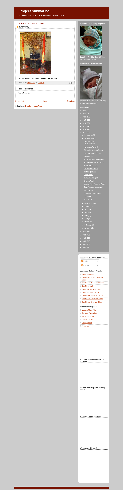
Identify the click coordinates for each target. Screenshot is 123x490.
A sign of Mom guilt (91, 178)
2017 (85, 120)
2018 (85, 117)
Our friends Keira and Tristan (92, 302)
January (87, 228)
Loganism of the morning (93, 193)
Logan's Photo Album (89, 310)
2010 (85, 238)
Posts (84, 261)
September (88, 203)
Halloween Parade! (91, 147)
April (86, 219)
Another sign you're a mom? (94, 162)
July (86, 209)
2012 (85, 232)
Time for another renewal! (93, 187)
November (88, 138)
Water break (88, 175)
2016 (85, 123)
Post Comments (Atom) (33, 106)
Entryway (87, 196)
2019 (85, 114)
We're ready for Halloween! (94, 159)
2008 (85, 244)
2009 (85, 241)
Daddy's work (87, 323)
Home (45, 101)
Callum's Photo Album (90, 313)
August (87, 206)
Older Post (71, 101)
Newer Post (19, 101)
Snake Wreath (89, 181)
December (88, 135)
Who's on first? (89, 144)
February (87, 225)
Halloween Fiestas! (91, 169)
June (86, 213)
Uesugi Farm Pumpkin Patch (94, 184)
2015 (85, 126)
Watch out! (88, 199)
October (87, 141)
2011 (85, 235)
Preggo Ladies (87, 320)
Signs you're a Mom (91, 165)
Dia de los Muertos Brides (93, 150)
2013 (85, 132)
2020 (85, 111)
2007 (85, 247)
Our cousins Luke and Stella (92, 289)
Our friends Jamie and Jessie (92, 299)
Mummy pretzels (90, 172)
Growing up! (88, 156)
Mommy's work (87, 326)
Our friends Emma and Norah (92, 296)
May (86, 216)
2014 (85, 129)
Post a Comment (24, 93)
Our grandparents (88, 274)
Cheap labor (88, 190)
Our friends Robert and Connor (93, 283)
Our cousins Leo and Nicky (92, 292)
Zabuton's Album (88, 316)
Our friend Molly (88, 286)
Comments (86, 265)
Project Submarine (34, 11)
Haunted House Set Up (92, 153)
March (87, 222)
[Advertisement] (93, 343)
